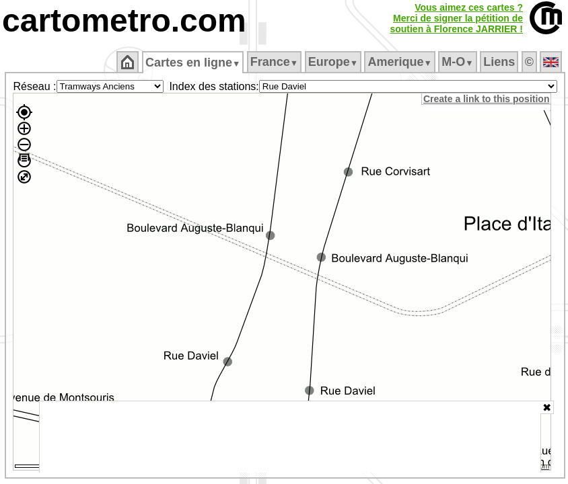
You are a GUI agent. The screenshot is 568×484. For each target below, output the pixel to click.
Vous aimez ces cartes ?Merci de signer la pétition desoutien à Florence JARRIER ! (456, 18)
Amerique (399, 62)
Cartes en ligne (192, 62)
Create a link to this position (486, 98)
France (274, 62)
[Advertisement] (290, 437)
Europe (333, 62)
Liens (499, 62)
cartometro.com (124, 20)
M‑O (457, 62)
